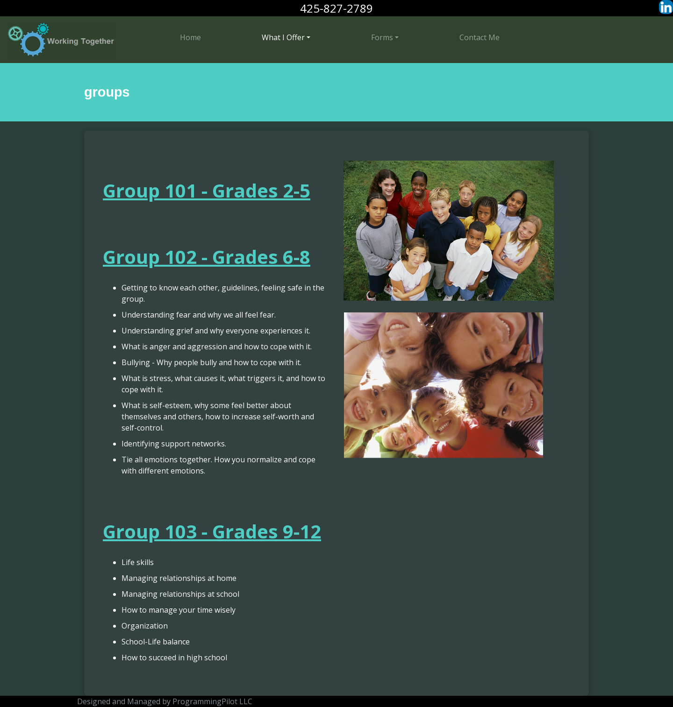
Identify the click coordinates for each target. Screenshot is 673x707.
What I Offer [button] (283, 37)
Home (190, 37)
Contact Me (479, 37)
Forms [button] (382, 37)
